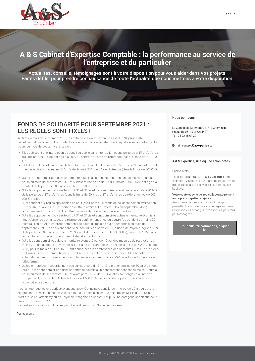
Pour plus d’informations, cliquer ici (205, 228)
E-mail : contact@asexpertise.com (193, 145)
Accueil (232, 14)
